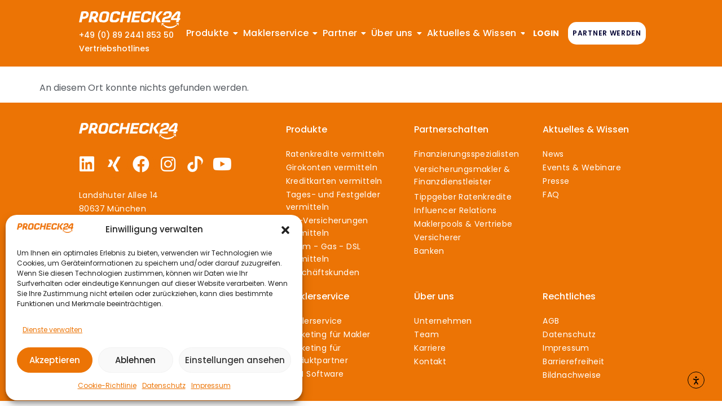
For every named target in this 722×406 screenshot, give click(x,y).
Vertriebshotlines (114, 48)
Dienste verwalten (52, 329)
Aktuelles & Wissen (586, 129)
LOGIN (546, 33)
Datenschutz (164, 385)
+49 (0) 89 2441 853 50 (126, 35)
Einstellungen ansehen (235, 360)
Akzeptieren (54, 360)
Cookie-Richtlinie (107, 385)
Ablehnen (135, 360)
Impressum (211, 385)
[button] (285, 230)
